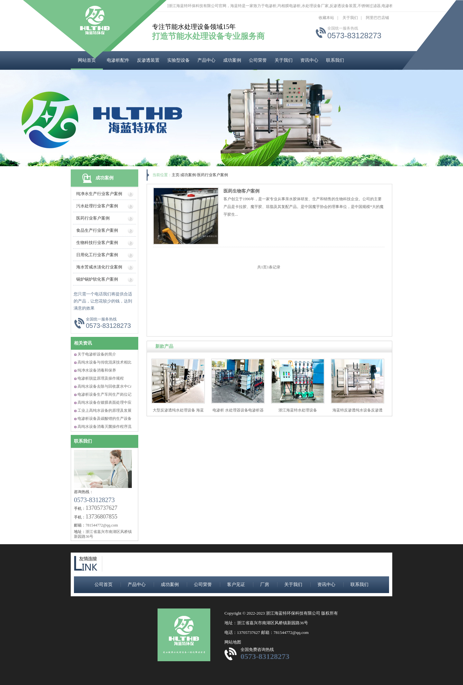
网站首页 (87, 60)
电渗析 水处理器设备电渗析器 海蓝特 (238, 412)
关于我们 (350, 17)
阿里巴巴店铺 (377, 17)
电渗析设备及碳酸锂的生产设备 (104, 418)
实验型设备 (178, 60)
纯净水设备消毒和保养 (96, 370)
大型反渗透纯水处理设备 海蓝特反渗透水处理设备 (178, 412)
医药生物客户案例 (241, 191)
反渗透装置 (148, 60)
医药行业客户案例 (93, 218)
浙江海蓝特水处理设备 (297, 410)
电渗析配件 (118, 60)
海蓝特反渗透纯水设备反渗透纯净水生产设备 (357, 412)
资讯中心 (309, 60)
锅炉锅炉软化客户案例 (97, 279)
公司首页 (104, 584)
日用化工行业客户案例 (97, 254)
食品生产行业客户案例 (97, 230)
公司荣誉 (258, 60)
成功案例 (232, 60)
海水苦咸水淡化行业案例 (99, 267)
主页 (175, 175)
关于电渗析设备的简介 (96, 354)
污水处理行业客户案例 (97, 205)
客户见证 (236, 584)
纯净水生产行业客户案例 (99, 193)
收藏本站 (326, 17)
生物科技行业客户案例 (97, 242)
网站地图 (232, 642)
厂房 (264, 584)
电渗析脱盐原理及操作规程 (100, 378)
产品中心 (206, 60)
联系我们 (335, 60)
